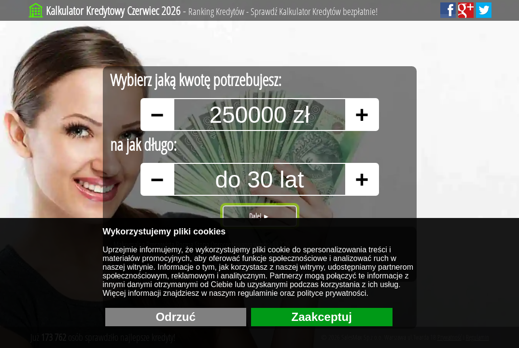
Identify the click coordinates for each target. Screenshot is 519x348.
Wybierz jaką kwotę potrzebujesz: (195, 80)
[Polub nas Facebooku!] (448, 10)
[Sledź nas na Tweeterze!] (483, 10)
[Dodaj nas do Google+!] (466, 10)
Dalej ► (259, 216)
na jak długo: (143, 144)
